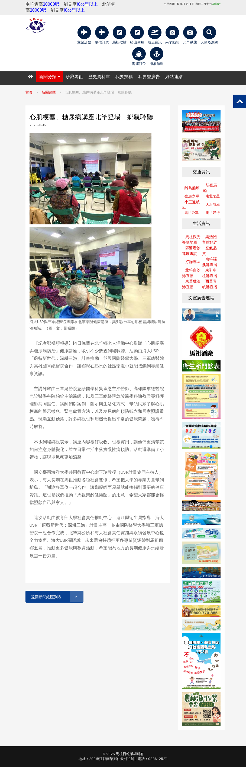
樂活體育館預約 (209, 239)
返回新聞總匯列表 (57, 597)
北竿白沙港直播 (191, 272)
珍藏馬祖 (74, 77)
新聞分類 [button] (49, 77)
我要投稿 (124, 77)
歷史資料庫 (99, 77)
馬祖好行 (213, 212)
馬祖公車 (191, 212)
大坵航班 (213, 204)
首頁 (29, 92)
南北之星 (213, 196)
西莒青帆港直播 (209, 284)
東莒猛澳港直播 (191, 284)
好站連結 (174, 77)
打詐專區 (192, 261)
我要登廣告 (149, 77)
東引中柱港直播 (209, 272)
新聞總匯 (49, 92)
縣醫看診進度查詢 (191, 250)
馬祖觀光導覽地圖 (191, 239)
